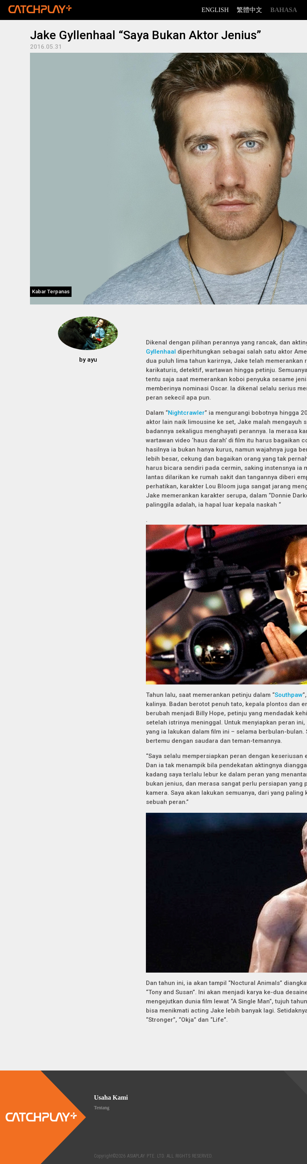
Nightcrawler (186, 412)
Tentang (101, 1107)
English (215, 9)
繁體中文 (249, 9)
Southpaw (289, 694)
